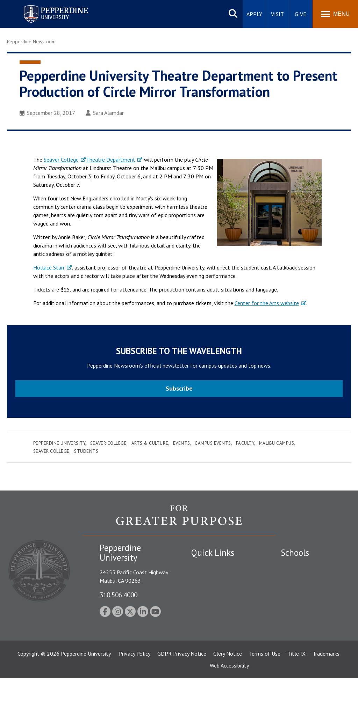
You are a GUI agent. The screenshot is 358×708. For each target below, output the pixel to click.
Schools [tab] (295, 552)
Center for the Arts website (267, 303)
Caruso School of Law (307, 577)
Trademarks (326, 683)
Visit (277, 13)
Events (181, 443)
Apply (254, 13)
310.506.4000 (118, 594)
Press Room (205, 638)
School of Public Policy (308, 636)
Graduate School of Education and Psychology (311, 613)
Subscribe (179, 388)
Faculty (245, 443)
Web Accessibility (229, 695)
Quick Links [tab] (212, 552)
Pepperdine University (59, 443)
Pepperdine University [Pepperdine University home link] (47, 6)
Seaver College (61, 159)
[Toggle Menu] (335, 14)
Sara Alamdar (105, 112)
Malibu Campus (276, 443)
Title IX (296, 683)
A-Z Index (202, 626)
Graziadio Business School (311, 590)
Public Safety (206, 565)
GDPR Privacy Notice (181, 683)
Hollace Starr (49, 267)
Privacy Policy (134, 683)
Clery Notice (227, 683)
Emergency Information (218, 590)
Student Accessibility (215, 577)
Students (86, 451)
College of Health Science (311, 648)
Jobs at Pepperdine (213, 602)
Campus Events (213, 443)
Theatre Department (110, 159)
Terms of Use (264, 683)
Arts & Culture (149, 443)
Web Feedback (207, 650)
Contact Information (215, 614)
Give (300, 13)
